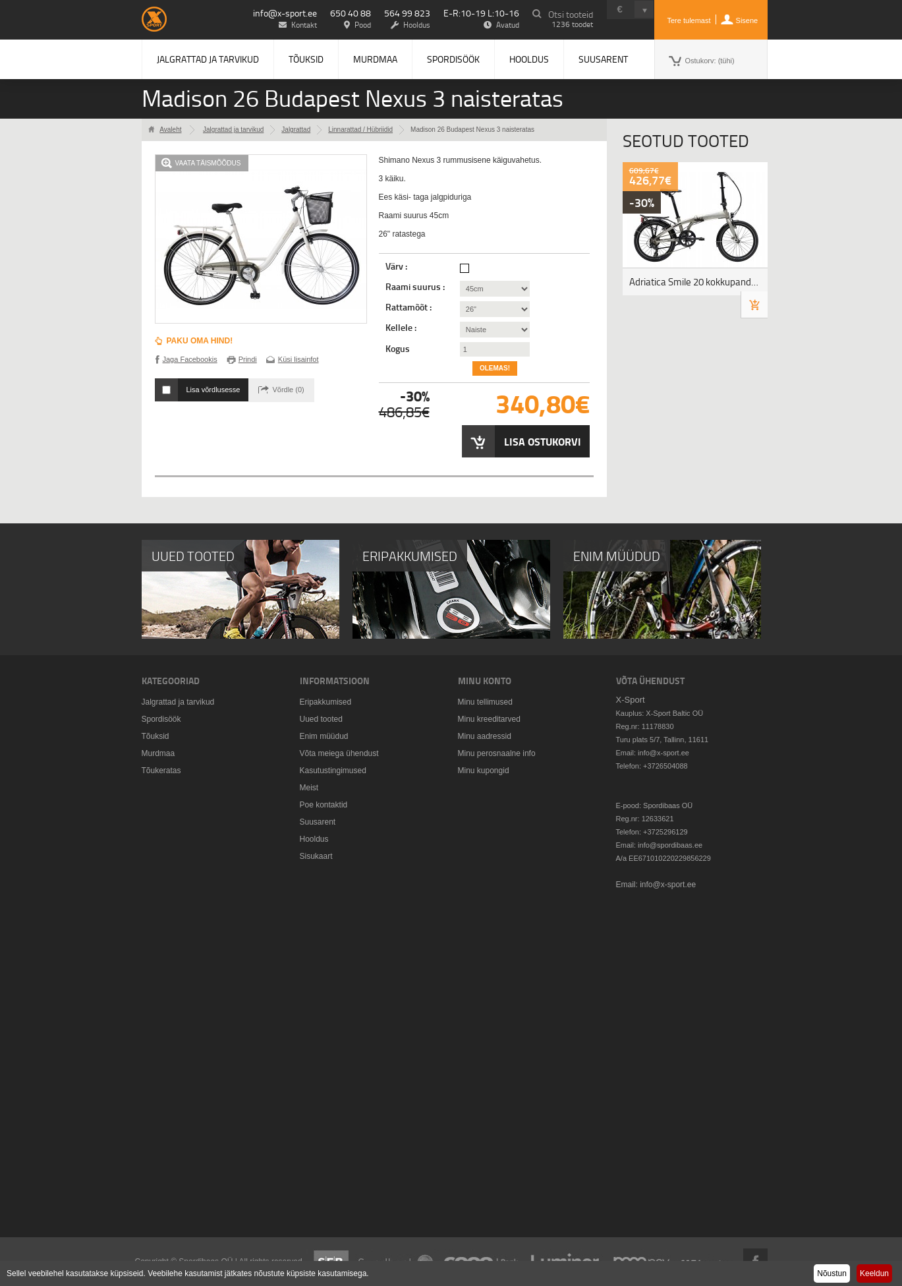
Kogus (397, 349)
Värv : (397, 266)
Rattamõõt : (409, 307)
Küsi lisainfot (298, 359)
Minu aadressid (484, 736)
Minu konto (484, 680)
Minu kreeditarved (489, 719)
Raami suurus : (416, 287)
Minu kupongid (483, 770)
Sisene (747, 20)
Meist (309, 787)
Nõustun (832, 1273)
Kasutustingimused (333, 770)
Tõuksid (306, 59)
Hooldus (529, 59)
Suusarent (603, 59)
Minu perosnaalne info (497, 753)
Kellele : (401, 328)
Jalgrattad (295, 129)
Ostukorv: (710, 61)
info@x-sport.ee (285, 13)
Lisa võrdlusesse (213, 390)
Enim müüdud (324, 736)
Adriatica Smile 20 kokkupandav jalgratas (698, 282)
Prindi (248, 359)
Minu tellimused (485, 702)
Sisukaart (316, 856)
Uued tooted (321, 719)
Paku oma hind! (200, 340)
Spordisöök (453, 59)
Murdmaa (375, 59)
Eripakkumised (326, 702)
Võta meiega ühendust (339, 753)
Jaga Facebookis (190, 359)
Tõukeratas (161, 770)
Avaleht (170, 129)
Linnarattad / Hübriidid (360, 129)
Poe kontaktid (324, 804)
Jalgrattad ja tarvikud (208, 59)
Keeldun (874, 1273)
